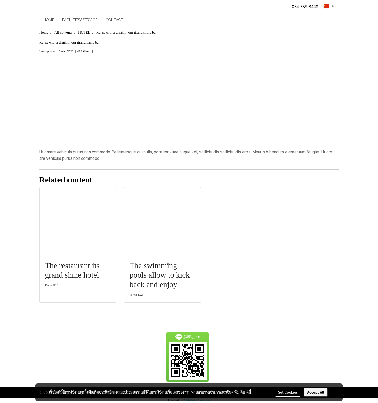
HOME (48, 20)
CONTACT (114, 20)
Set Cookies (288, 392)
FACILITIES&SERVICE (79, 20)
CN (329, 6)
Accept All (315, 392)
